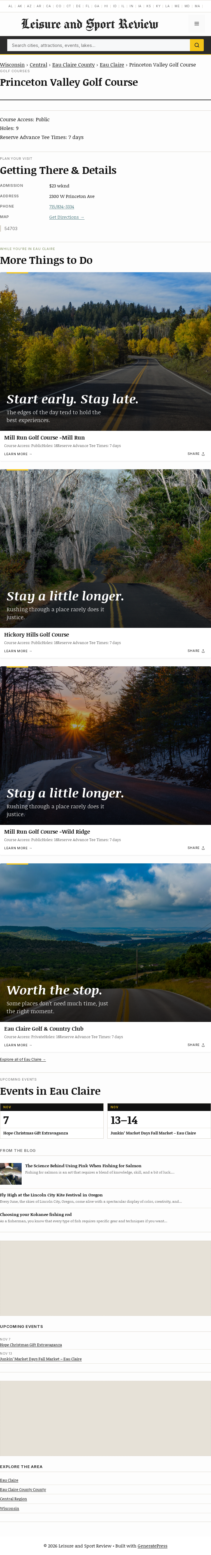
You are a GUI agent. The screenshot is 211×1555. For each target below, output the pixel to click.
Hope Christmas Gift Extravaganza (31, 1344)
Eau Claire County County (23, 1489)
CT (69, 6)
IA (140, 6)
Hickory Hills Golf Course (36, 634)
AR (39, 6)
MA (197, 6)
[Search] (197, 45)
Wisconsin (12, 64)
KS (148, 6)
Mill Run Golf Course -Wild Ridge (47, 831)
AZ (29, 6)
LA (167, 6)
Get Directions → (66, 217)
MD (187, 6)
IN (131, 6)
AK (20, 6)
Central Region (13, 1498)
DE (78, 6)
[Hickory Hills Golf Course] (105, 548)
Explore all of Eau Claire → (23, 1059)
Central (38, 64)
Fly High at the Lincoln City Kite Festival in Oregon (51, 1195)
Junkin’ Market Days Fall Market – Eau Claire (41, 1359)
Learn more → (18, 454)
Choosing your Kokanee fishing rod (36, 1214)
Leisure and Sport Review (89, 23)
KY (158, 6)
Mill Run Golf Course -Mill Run (44, 437)
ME (177, 6)
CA (48, 6)
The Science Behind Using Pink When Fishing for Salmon (83, 1165)
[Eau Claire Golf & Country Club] (105, 942)
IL (123, 6)
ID (115, 6)
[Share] (196, 454)
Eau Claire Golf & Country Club (44, 1028)
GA (96, 6)
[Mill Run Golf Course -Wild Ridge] (105, 745)
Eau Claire (112, 64)
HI (106, 6)
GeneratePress (152, 1545)
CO (59, 6)
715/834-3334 (61, 206)
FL (88, 6)
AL (10, 6)
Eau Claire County (73, 64)
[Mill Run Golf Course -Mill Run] (105, 351)
